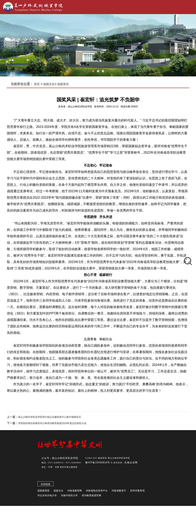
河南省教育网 (74, 491)
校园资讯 (63, 84)
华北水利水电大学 (47, 496)
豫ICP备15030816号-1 (99, 463)
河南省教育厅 (119, 491)
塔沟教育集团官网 (91, 496)
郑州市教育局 (137, 491)
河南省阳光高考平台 (97, 491)
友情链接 (45, 485)
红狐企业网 (131, 463)
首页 (37, 84)
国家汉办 (58, 491)
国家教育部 (43, 491)
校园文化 (49, 84)
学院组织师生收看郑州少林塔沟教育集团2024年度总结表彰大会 (52, 423)
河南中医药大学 (69, 496)
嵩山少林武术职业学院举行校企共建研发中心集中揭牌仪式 (49, 417)
